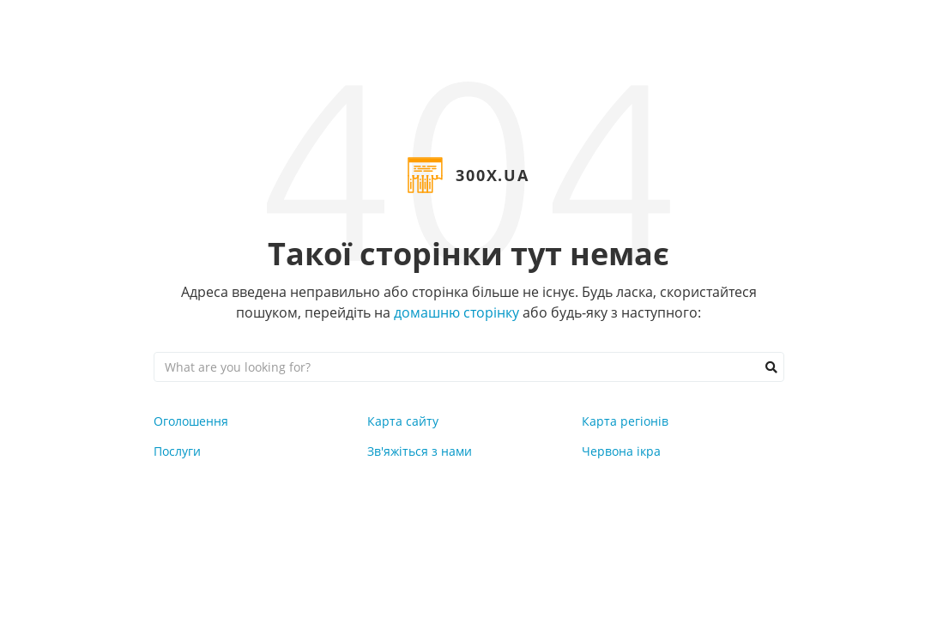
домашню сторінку (456, 312)
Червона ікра (621, 451)
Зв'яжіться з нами (419, 451)
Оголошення (191, 421)
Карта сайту (402, 421)
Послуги (177, 451)
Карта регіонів (625, 421)
